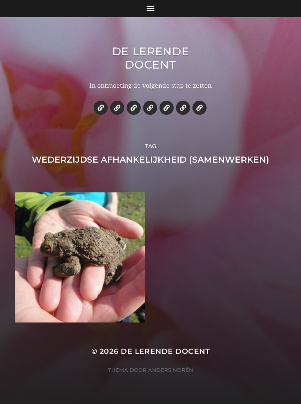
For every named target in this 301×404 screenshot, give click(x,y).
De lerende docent (150, 58)
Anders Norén (170, 370)
